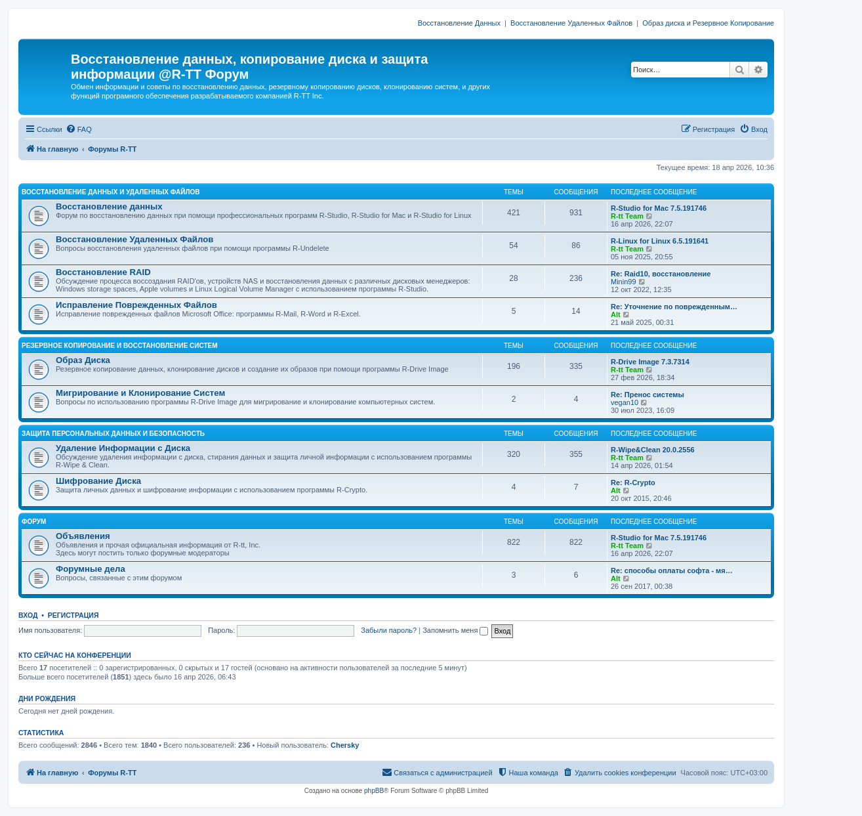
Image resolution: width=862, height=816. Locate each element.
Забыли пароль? (389, 630)
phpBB (374, 790)
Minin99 (623, 282)
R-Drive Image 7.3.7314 (650, 362)
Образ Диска (83, 360)
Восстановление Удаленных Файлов (571, 23)
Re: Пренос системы (647, 394)
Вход (27, 615)
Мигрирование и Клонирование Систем (140, 393)
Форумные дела (90, 569)
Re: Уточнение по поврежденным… (674, 307)
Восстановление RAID (103, 272)
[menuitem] (79, 129)
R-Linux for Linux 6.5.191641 (659, 241)
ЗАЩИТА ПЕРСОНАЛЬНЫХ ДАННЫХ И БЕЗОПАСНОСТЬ (113, 433)
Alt (616, 314)
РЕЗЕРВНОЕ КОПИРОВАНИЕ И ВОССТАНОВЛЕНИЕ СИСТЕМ (120, 345)
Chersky (345, 745)
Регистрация (73, 615)
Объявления (83, 536)
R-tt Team (627, 216)
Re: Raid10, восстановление (660, 274)
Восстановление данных (109, 206)
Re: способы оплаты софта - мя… (672, 570)
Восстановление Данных (459, 23)
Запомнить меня (455, 630)
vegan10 (624, 402)
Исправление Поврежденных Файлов (136, 305)
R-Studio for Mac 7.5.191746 (659, 208)
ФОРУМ (34, 521)
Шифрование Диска (98, 481)
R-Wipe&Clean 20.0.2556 (653, 450)
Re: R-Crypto (633, 482)
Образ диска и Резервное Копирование (708, 23)
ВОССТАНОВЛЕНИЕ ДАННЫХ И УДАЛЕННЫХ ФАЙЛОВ (110, 192)
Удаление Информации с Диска (123, 448)
